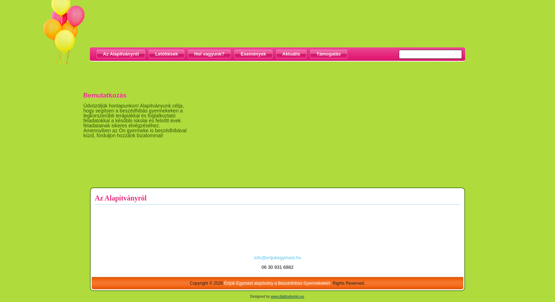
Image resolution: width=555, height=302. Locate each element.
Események (253, 54)
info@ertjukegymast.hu (277, 257)
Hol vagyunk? (209, 54)
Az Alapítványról (121, 54)
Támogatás (328, 54)
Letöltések (166, 54)
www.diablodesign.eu (287, 296)
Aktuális (291, 54)
